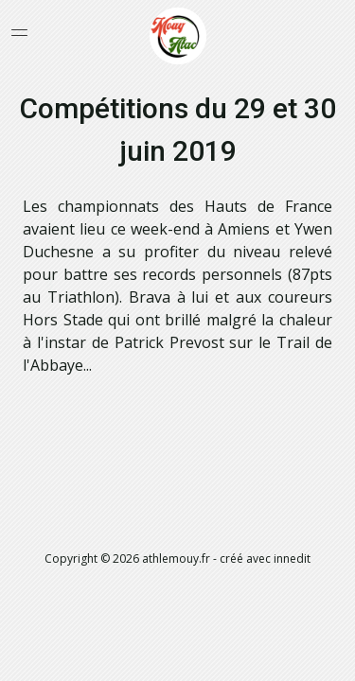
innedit (292, 558)
